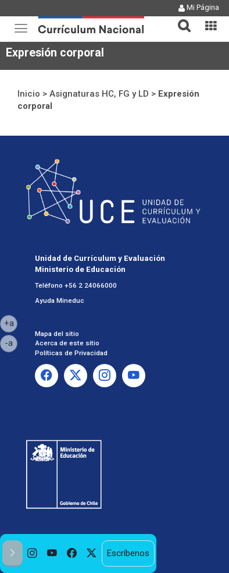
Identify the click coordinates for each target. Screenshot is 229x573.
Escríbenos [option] (127, 553)
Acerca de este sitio (67, 343)
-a (11, 342)
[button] (179, 18)
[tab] (179, 19)
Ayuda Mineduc (59, 300)
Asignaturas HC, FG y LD (99, 94)
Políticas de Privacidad (71, 353)
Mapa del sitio (57, 334)
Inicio (28, 94)
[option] (32, 553)
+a (11, 322)
